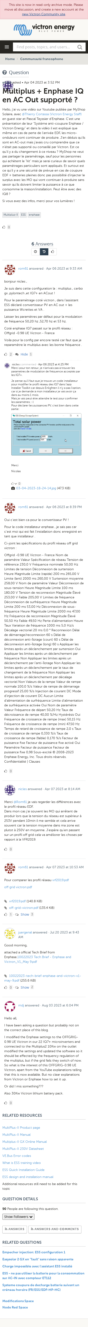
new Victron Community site (43, 14)
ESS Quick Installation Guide (23, 1170)
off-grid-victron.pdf (23, 908)
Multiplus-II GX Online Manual (24, 1142)
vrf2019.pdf (60, 880)
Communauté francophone (41, 59)
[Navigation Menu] (6, 46)
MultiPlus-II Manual (16, 1135)
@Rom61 (21, 802)
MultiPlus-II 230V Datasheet (23, 1149)
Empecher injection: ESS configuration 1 (33, 1252)
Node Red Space (15, 1307)
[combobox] (49, 46)
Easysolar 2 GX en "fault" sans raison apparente (37, 1259)
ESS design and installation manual (27, 1177)
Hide (21, 354)
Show (22, 914)
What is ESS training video (21, 1163)
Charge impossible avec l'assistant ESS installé (37, 1266)
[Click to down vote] (16, 483)
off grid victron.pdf (18, 887)
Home (10, 59)
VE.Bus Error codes (16, 1156)
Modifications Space (18, 1301)
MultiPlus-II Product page (21, 1128)
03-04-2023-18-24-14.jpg (36, 488)
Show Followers (18, 1216)
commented (28, 364)
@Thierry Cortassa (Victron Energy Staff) (52, 114)
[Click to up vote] (12, 483)
